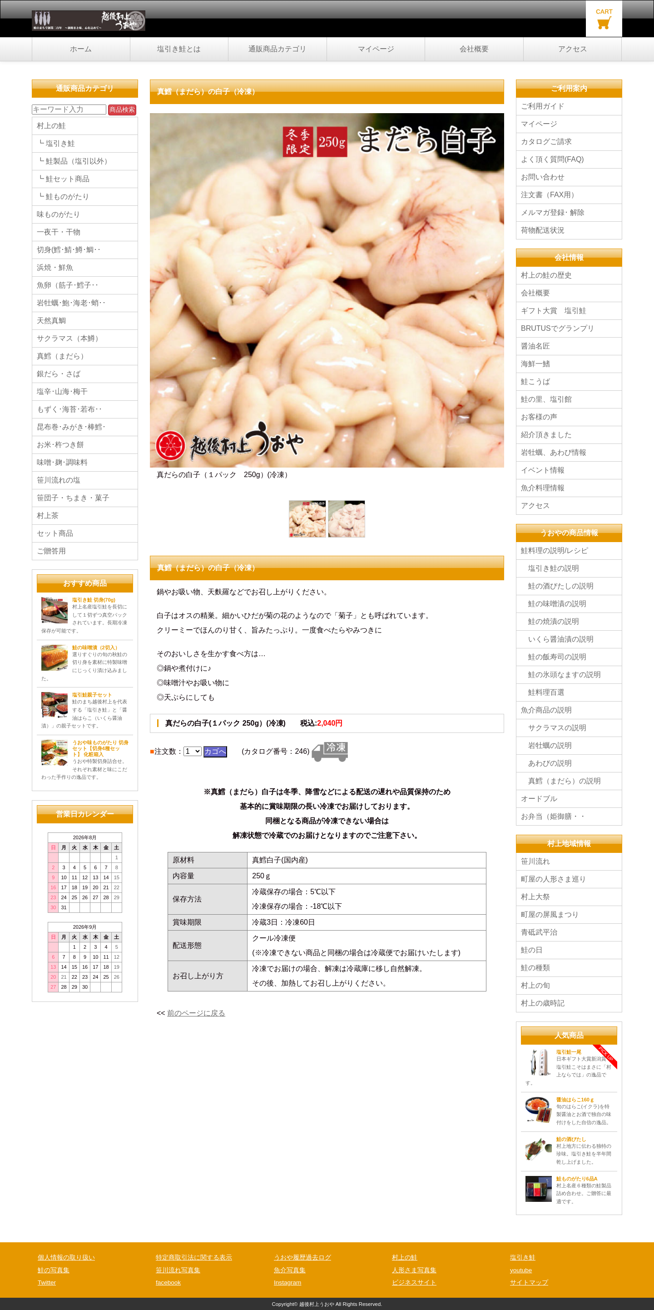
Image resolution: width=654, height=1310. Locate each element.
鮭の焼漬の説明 (550, 621)
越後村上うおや (316, 1304)
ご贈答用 (51, 551)
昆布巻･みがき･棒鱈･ (71, 427)
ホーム (81, 49)
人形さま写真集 (414, 1270)
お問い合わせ (543, 177)
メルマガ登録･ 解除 (553, 212)
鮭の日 (532, 950)
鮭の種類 (535, 967)
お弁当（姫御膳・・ (553, 816)
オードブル (539, 798)
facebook (168, 1282)
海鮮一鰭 (535, 364)
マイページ (376, 49)
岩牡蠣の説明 (546, 745)
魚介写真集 (290, 1270)
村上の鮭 (51, 126)
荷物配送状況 (543, 230)
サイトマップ (529, 1282)
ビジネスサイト (414, 1282)
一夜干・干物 (58, 232)
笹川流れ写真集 (178, 1270)
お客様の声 (539, 417)
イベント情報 (546, 470)
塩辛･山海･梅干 (62, 391)
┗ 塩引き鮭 (56, 143)
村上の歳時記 (543, 1003)
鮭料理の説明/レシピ (554, 550)
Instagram (287, 1282)
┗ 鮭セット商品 (63, 179)
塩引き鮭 (522, 1257)
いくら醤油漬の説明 (557, 639)
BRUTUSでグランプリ (558, 328)
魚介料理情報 (543, 488)
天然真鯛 (51, 320)
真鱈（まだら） (62, 356)
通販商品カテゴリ (277, 49)
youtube (521, 1270)
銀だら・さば (58, 374)
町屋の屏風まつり (550, 914)
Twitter (47, 1282)
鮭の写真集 (53, 1270)
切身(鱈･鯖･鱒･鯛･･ (69, 250)
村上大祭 (535, 897)
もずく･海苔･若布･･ (69, 409)
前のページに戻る (196, 1013)
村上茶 (48, 515)
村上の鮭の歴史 (546, 275)
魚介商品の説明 (546, 710)
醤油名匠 (535, 346)
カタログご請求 (546, 141)
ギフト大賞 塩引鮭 (553, 310)
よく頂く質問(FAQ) (552, 159)
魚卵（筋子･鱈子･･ (68, 285)
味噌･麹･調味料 (62, 462)
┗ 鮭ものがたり (63, 196)
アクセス (572, 49)
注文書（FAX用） (549, 195)
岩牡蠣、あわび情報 (553, 452)
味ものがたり (58, 214)
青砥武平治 (539, 932)
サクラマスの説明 (553, 728)
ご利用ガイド (543, 106)
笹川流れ (535, 861)
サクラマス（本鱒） (69, 338)
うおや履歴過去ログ (302, 1257)
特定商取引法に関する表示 (194, 1257)
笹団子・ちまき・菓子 (73, 498)
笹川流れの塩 (58, 480)
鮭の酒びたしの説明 (557, 586)
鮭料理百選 (543, 692)
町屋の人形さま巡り (553, 879)
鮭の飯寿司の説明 (553, 657)
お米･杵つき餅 (60, 444)
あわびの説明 (546, 763)
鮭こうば (535, 381)
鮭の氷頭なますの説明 (561, 674)
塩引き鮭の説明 (550, 568)
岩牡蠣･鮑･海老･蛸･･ (71, 303)
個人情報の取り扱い (66, 1257)
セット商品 (55, 533)
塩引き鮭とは (179, 49)
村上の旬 (535, 985)
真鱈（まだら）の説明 (561, 781)
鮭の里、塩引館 (546, 399)
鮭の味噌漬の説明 (553, 604)
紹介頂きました (546, 434)
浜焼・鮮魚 (55, 267)
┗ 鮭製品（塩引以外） (74, 161)
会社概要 (474, 49)
